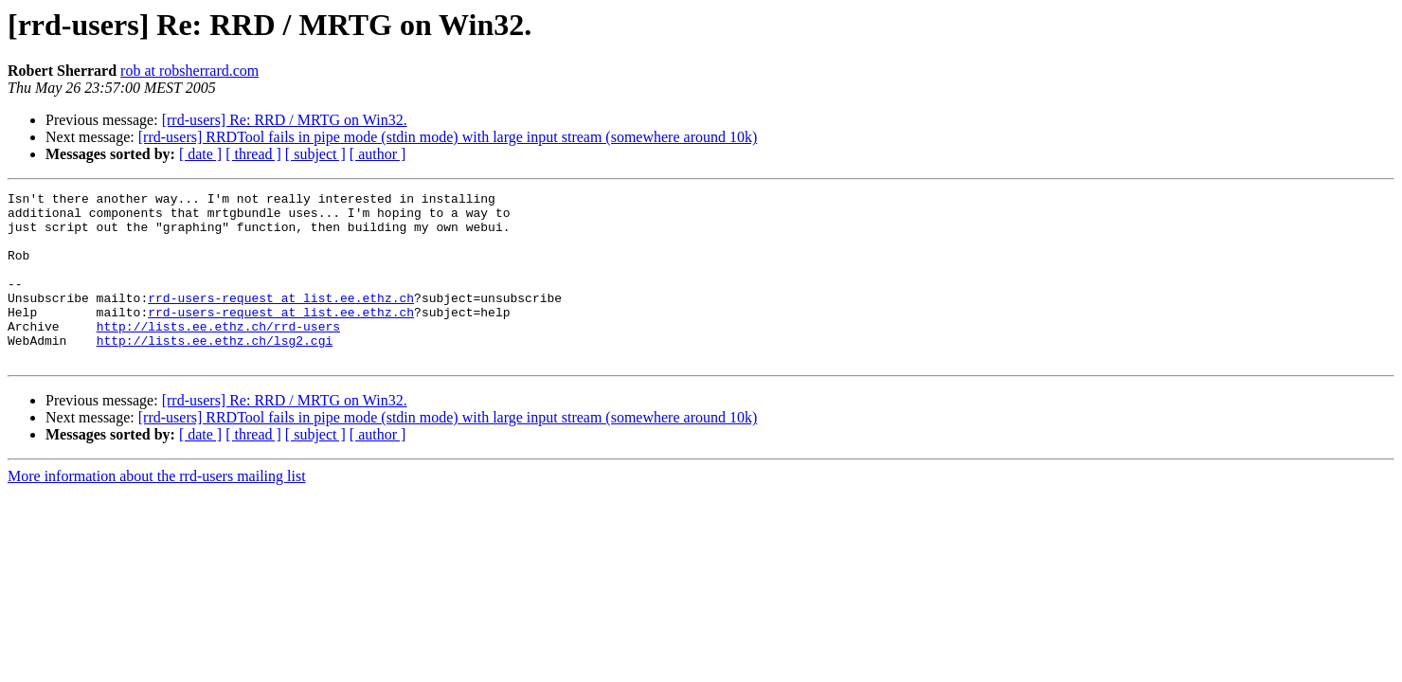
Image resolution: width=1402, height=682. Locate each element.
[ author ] (378, 154)
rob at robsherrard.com (189, 71)
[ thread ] (253, 154)
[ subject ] (315, 154)
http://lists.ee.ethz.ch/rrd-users (218, 354)
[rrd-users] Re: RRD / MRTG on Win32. (284, 120)
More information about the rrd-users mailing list (157, 510)
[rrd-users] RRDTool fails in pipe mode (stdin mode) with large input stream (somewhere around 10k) (448, 137)
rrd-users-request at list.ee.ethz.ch (281, 320)
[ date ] (200, 154)
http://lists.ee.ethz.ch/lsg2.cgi (215, 371)
